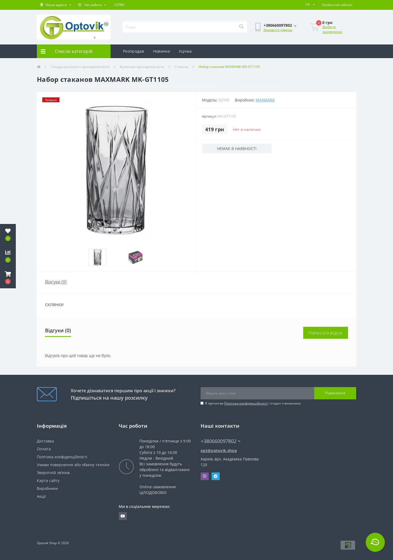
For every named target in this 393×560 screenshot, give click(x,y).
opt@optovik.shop (219, 450)
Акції (41, 496)
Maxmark (265, 100)
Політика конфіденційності (246, 403)
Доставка (45, 441)
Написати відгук (326, 333)
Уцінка (185, 51)
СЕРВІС (119, 4)
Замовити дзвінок (277, 30)
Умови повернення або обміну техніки (73, 464)
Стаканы (181, 66)
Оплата (44, 448)
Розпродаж (133, 51)
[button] (56, 5)
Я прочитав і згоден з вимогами (253, 403)
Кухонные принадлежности (142, 66)
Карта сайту (48, 480)
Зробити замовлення (332, 29)
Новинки (161, 51)
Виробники (47, 488)
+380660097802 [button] (220, 441)
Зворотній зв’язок (53, 472)
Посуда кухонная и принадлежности (80, 66)
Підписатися (335, 393)
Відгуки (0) (56, 282)
